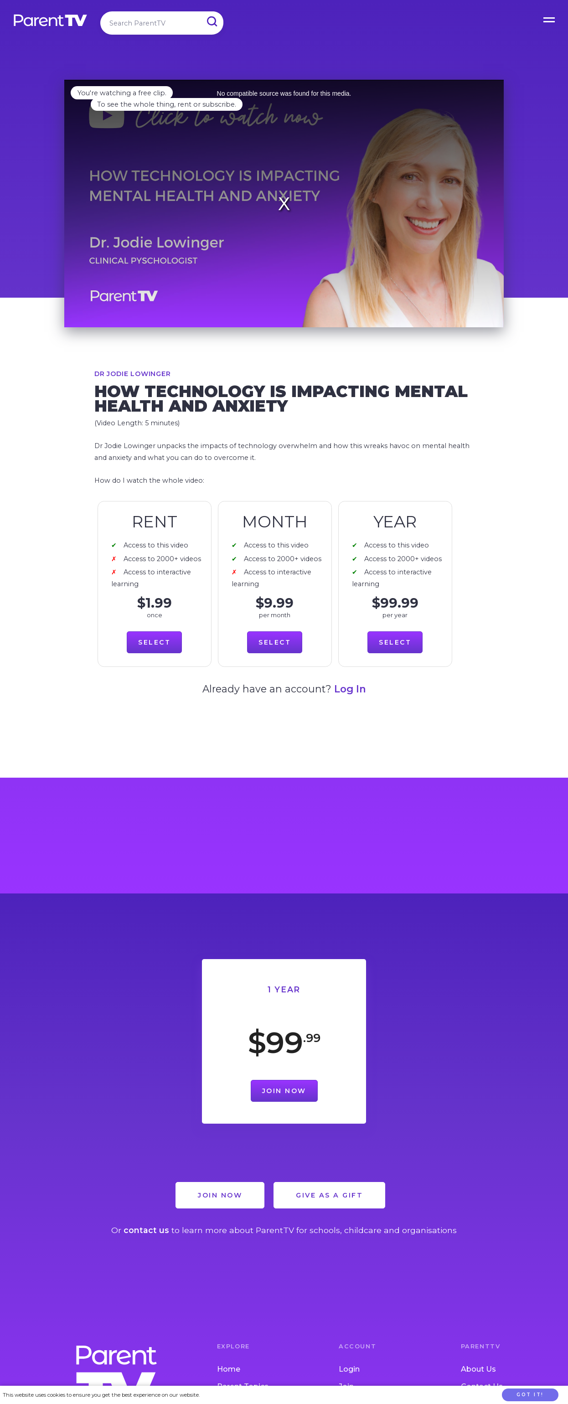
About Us (478, 1369)
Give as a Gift (329, 1195)
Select (154, 642)
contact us (146, 1230)
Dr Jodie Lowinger (132, 374)
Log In (350, 689)
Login (349, 1369)
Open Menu (550, 18)
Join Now (284, 1091)
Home (228, 1369)
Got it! (530, 1395)
